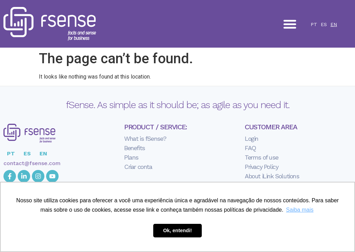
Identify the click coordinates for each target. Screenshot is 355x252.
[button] (289, 24)
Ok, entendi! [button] (177, 230)
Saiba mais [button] (299, 210)
